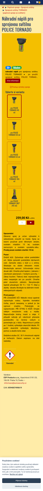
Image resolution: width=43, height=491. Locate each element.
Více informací (13, 81)
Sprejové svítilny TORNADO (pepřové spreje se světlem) (15, 11)
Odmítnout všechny (21, 486)
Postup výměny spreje (20, 87)
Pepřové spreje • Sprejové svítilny (20, 7)
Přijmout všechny (21, 480)
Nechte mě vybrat (16, 474)
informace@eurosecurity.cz (15, 383)
